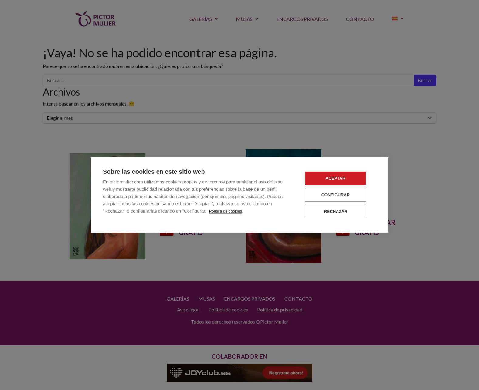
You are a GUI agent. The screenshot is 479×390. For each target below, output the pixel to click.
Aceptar (340, 178)
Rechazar (340, 211)
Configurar (339, 195)
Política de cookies (225, 211)
